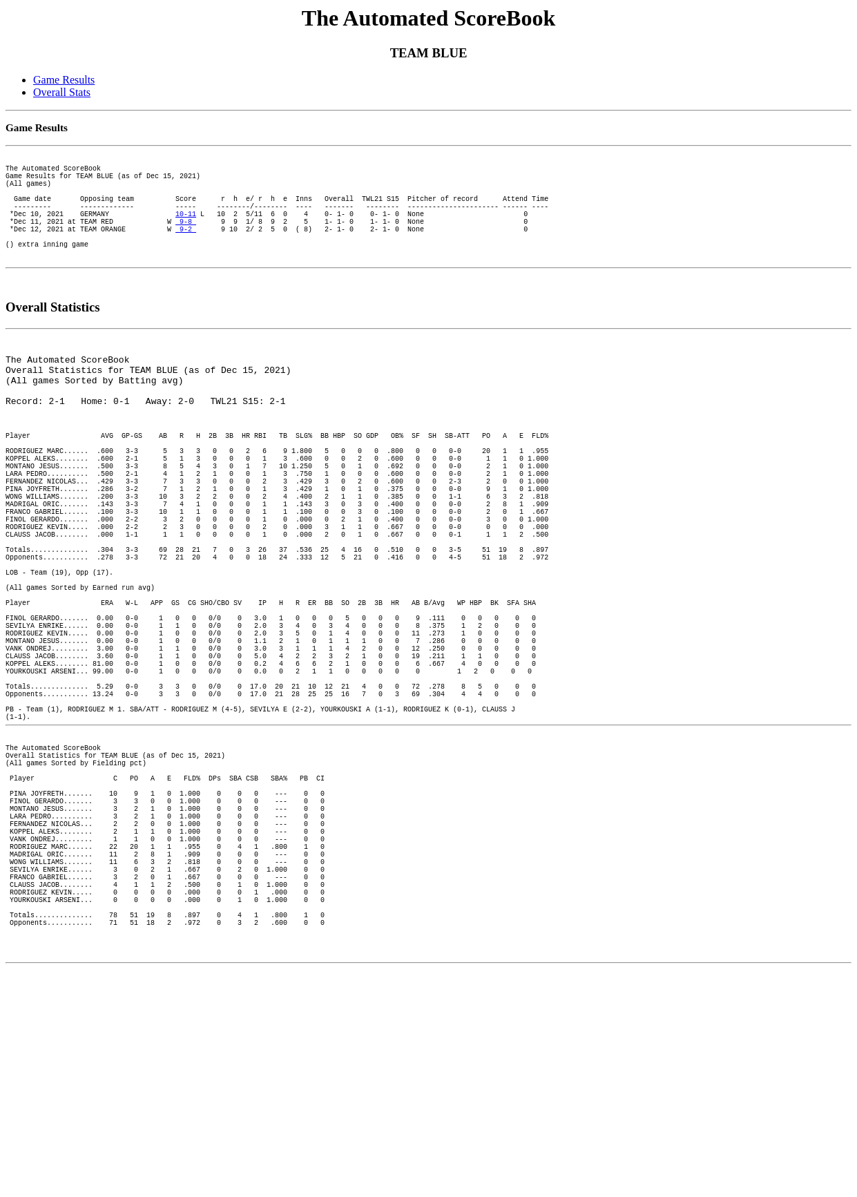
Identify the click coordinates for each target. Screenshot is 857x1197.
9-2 (185, 251)
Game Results (64, 80)
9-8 (185, 242)
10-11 (185, 232)
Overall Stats (61, 92)
